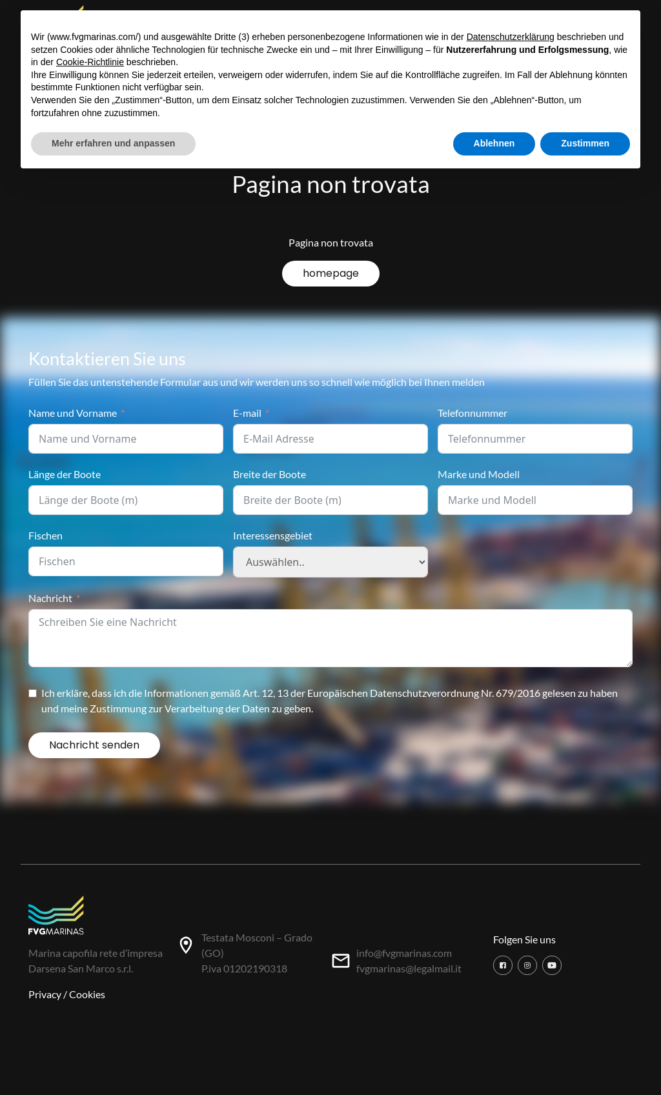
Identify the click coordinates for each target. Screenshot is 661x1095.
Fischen (45, 535)
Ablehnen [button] (494, 143)
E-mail (247, 413)
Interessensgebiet (272, 535)
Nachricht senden (94, 745)
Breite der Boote (269, 474)
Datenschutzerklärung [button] (510, 37)
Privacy (44, 994)
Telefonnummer (472, 413)
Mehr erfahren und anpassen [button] (113, 143)
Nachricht (50, 598)
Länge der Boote (64, 474)
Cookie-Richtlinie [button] (90, 62)
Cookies (87, 994)
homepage (331, 273)
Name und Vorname (72, 413)
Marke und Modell (479, 474)
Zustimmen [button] (585, 143)
